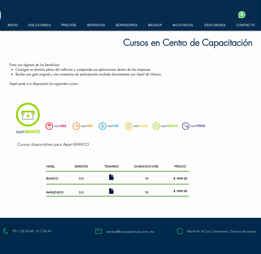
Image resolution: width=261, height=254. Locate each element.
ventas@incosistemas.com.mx (130, 231)
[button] (39, 25)
